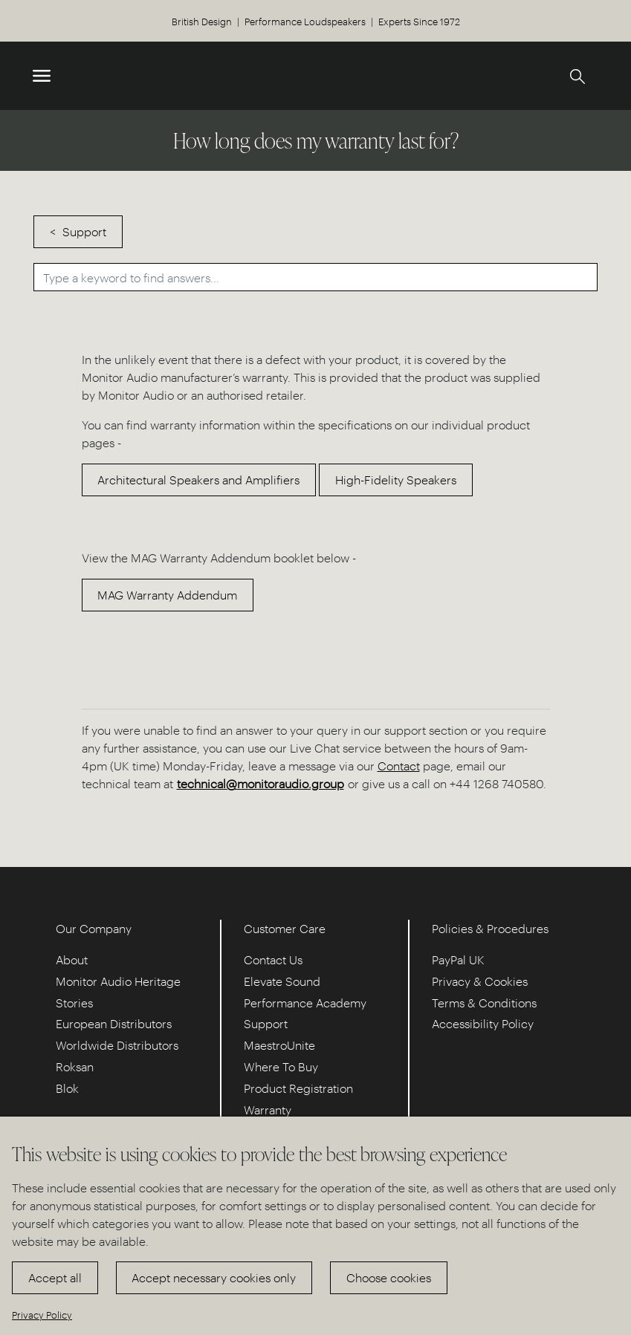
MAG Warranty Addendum (167, 595)
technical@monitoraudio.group (260, 783)
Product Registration (298, 1088)
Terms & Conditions (484, 1002)
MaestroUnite (279, 1045)
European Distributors (114, 1023)
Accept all (55, 1277)
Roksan (75, 1066)
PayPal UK (458, 959)
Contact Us (273, 959)
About (72, 959)
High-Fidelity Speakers (395, 479)
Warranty (267, 1109)
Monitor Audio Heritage (118, 981)
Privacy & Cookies (480, 981)
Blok (67, 1088)
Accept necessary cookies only (214, 1277)
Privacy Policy (42, 1314)
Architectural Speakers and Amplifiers (198, 479)
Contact (399, 766)
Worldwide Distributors (117, 1045)
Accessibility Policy (483, 1023)
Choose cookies (388, 1277)
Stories (74, 1002)
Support (84, 231)
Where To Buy (281, 1066)
